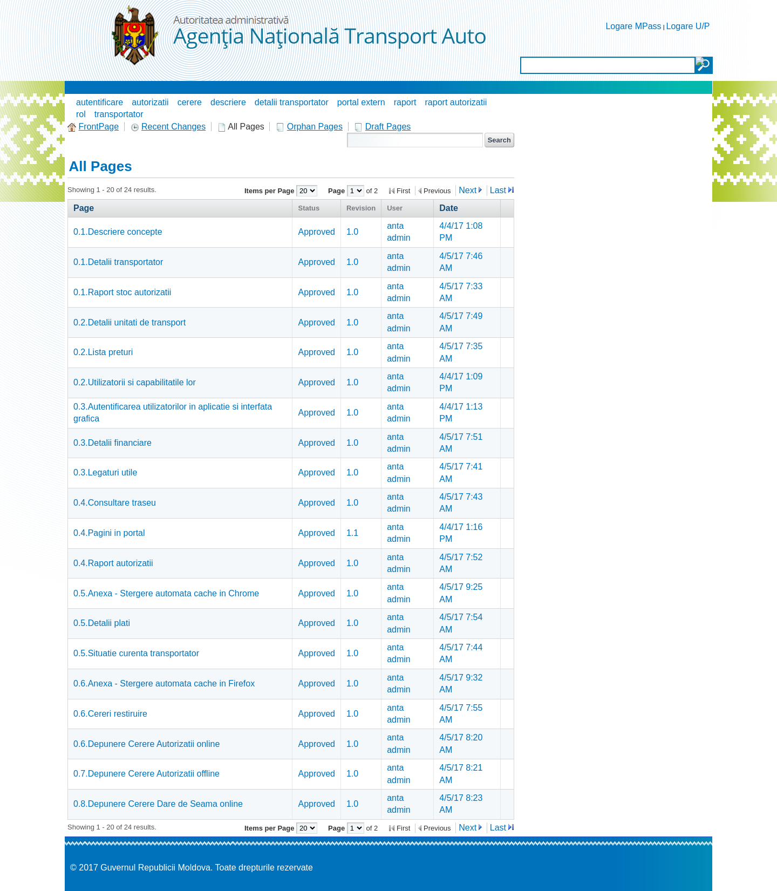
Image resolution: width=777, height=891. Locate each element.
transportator (119, 114)
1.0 (352, 231)
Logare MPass (633, 26)
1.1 (352, 533)
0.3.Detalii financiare (112, 442)
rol (81, 114)
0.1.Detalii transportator (118, 262)
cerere (190, 102)
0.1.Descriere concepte (117, 231)
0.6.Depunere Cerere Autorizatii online (146, 744)
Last (498, 190)
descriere (228, 102)
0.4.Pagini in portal (109, 533)
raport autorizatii (456, 102)
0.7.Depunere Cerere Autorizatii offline (146, 773)
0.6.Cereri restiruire (110, 713)
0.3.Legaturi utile (105, 472)
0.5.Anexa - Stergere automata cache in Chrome (166, 593)
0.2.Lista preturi (103, 352)
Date (448, 208)
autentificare (99, 102)
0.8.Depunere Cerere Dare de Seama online (158, 803)
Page (337, 191)
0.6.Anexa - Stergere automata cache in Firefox (164, 683)
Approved (316, 231)
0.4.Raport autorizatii (113, 563)
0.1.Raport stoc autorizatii (122, 292)
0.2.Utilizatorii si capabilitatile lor (134, 382)
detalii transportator (292, 102)
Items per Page (270, 191)
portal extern (361, 102)
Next (467, 190)
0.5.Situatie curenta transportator (136, 653)
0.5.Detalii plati (101, 623)
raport (405, 102)
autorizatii (150, 102)
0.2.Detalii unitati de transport (129, 322)
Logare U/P (688, 26)
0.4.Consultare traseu (114, 502)
